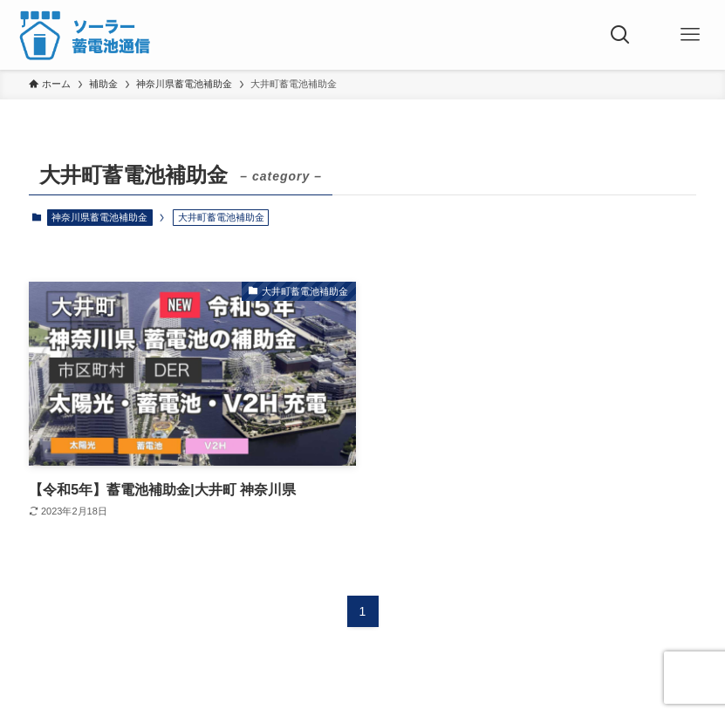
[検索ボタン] (620, 35)
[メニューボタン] (690, 35)
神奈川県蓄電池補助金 (99, 217)
